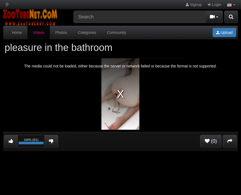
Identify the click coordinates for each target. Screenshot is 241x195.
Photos (61, 32)
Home (17, 32)
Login (214, 4)
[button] (231, 4)
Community (116, 32)
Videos (38, 32)
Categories (87, 32)
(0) (211, 141)
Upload (224, 32)
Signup (193, 4)
